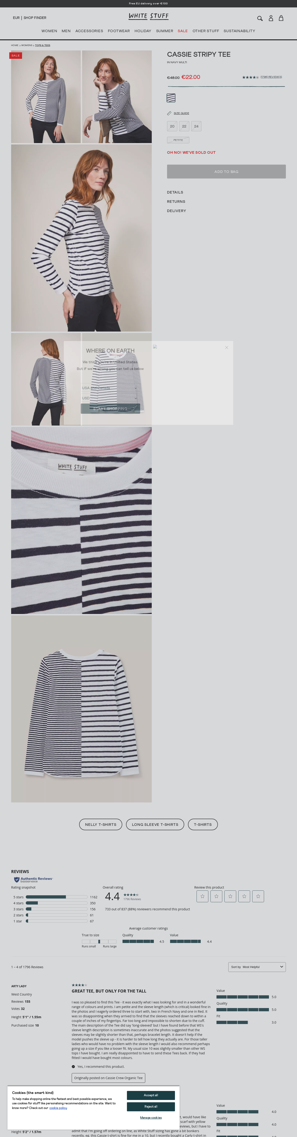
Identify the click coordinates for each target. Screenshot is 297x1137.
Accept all (151, 1095)
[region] (93, 1108)
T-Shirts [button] (203, 825)
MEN (66, 32)
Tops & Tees (42, 45)
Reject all (151, 1106)
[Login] (271, 17)
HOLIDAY (143, 32)
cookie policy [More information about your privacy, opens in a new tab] (58, 1108)
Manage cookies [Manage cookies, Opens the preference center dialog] (151, 1117)
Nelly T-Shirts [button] (100, 825)
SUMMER (165, 32)
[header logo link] (148, 16)
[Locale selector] (16, 18)
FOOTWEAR (119, 32)
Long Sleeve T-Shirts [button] (155, 825)
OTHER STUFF (206, 32)
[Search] (260, 18)
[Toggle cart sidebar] (281, 18)
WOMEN (49, 32)
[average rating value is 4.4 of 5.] (251, 77)
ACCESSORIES (89, 32)
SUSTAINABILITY (239, 32)
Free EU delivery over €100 (148, 3)
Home (15, 45)
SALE (183, 32)
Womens (26, 45)
